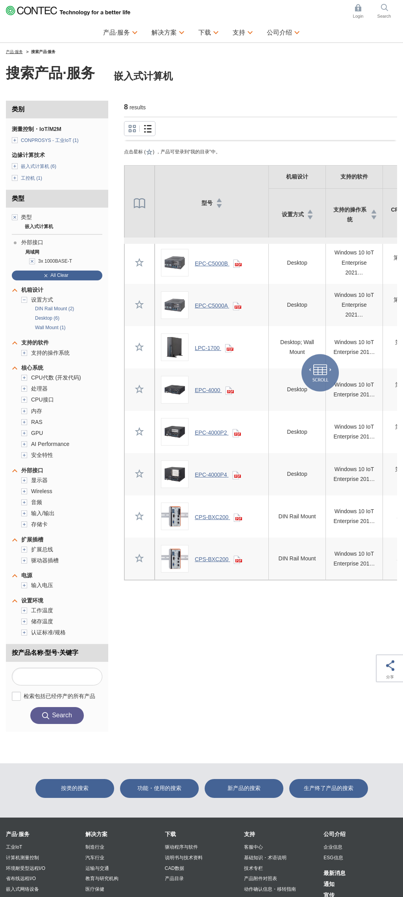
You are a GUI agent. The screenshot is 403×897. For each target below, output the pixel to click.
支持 (249, 834)
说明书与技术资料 (184, 857)
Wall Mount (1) (50, 327)
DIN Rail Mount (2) (54, 308)
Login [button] (362, 11)
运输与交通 (97, 868)
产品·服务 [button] (120, 31)
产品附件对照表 (260, 878)
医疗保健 (94, 889)
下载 (170, 834)
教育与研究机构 (101, 878)
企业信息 (333, 847)
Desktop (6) (47, 318)
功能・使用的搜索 (159, 788)
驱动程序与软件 (181, 847)
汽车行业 (94, 857)
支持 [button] (243, 31)
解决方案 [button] (168, 31)
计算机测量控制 (22, 857)
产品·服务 (18, 834)
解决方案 (96, 834)
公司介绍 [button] (283, 31)
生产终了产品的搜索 (328, 788)
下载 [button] (208, 31)
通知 (329, 884)
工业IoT (14, 847)
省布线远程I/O (21, 878)
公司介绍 (335, 834)
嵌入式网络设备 (22, 889)
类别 (18, 109)
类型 (18, 198)
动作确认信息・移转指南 (270, 889)
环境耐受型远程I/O (25, 868)
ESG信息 (333, 857)
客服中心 (253, 847)
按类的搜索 (75, 788)
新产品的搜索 (244, 788)
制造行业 (94, 847)
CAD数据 (174, 868)
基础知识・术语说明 (265, 857)
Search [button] (387, 11)
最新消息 (335, 873)
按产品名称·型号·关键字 (45, 652)
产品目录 (174, 878)
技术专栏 (253, 868)
